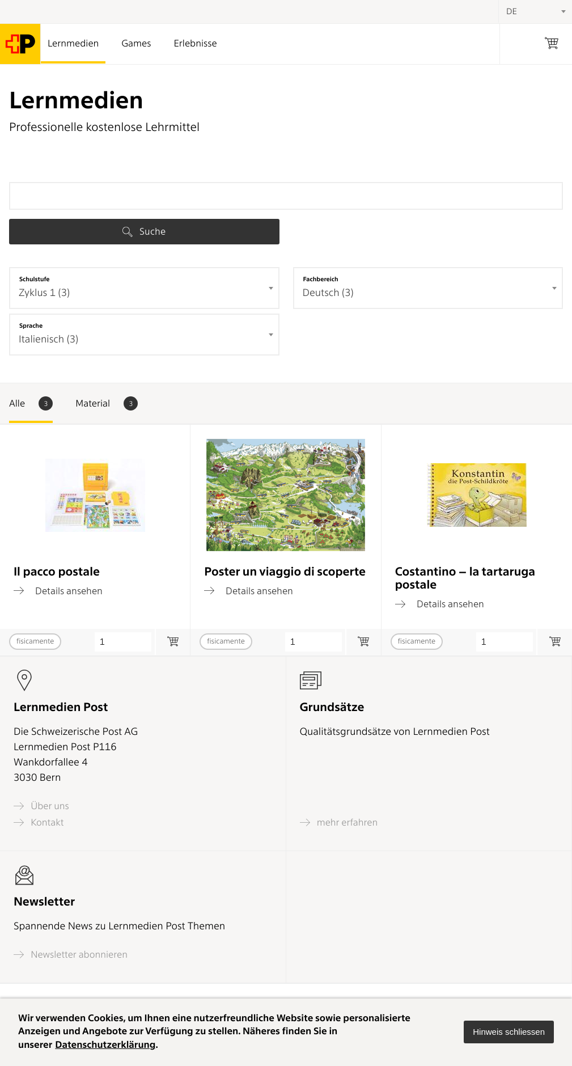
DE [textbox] (511, 11)
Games (136, 43)
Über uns (41, 806)
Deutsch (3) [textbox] (328, 293)
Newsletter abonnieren (71, 954)
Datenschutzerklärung (105, 1045)
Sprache (31, 325)
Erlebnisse (195, 43)
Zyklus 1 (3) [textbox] (44, 293)
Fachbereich (320, 279)
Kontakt (38, 822)
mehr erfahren (339, 822)
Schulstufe (34, 279)
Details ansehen (58, 591)
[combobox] (144, 288)
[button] (509, 1032)
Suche (144, 231)
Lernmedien (73, 43)
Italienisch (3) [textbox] (48, 339)
